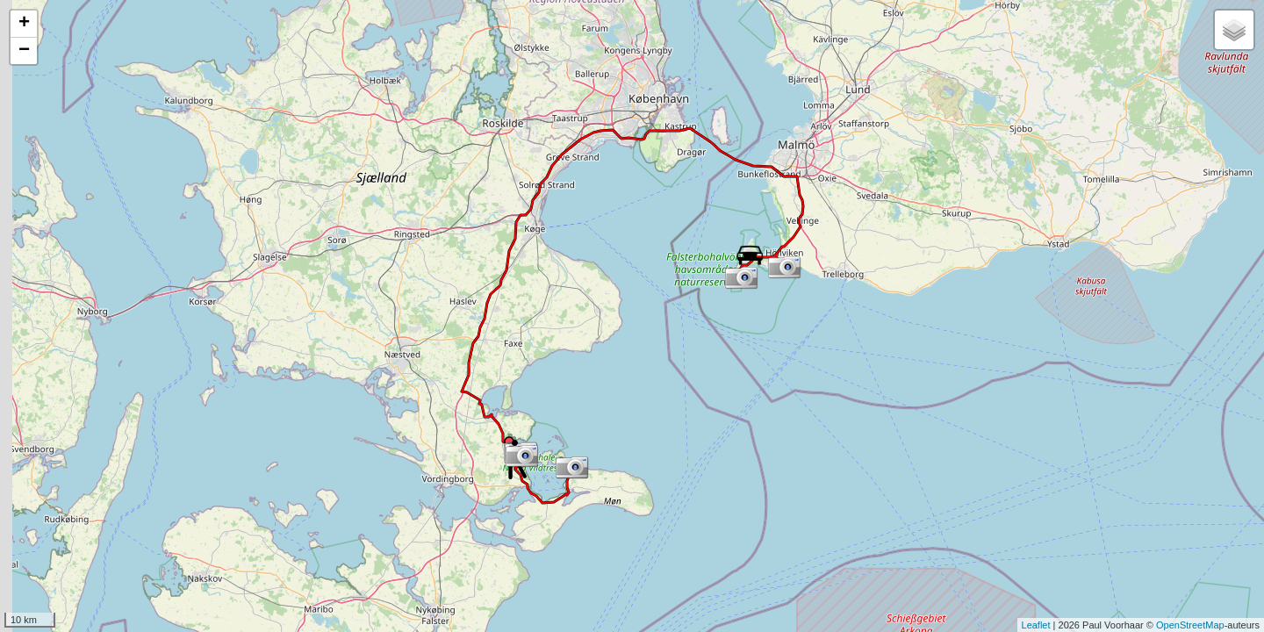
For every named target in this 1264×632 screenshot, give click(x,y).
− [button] (24, 51)
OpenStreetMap (1190, 625)
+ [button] (24, 24)
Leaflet (1036, 625)
